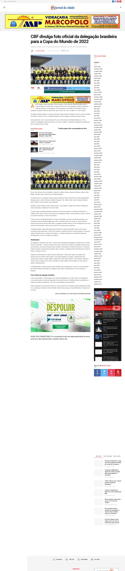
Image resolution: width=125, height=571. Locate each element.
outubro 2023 (97, 129)
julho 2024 (96, 108)
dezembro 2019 (98, 237)
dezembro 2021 (98, 181)
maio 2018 (96, 265)
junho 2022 (97, 167)
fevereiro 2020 (98, 232)
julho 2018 (96, 260)
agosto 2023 (97, 134)
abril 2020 (96, 228)
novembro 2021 (98, 183)
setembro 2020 (98, 216)
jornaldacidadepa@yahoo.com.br (78, 556)
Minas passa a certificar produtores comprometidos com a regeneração (17, 144)
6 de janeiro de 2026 (44, 144)
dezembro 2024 (98, 97)
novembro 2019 (98, 239)
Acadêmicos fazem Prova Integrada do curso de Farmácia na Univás (17, 127)
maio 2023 (96, 141)
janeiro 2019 (97, 246)
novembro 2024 (98, 99)
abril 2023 (96, 143)
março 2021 (97, 202)
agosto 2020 (97, 218)
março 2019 (97, 242)
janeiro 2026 (97, 66)
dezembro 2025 (98, 69)
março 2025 (97, 90)
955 (51, 144)
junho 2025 (97, 83)
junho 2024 (97, 111)
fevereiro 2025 (98, 92)
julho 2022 (96, 164)
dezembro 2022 (98, 153)
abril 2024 (96, 115)
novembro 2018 (98, 251)
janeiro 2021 (97, 207)
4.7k (51, 137)
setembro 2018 (98, 256)
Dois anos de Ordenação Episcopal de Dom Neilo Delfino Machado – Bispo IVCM (17, 52)
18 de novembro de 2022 (53, 50)
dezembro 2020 (98, 209)
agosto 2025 (97, 78)
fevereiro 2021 (98, 204)
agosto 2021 (97, 190)
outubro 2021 (97, 186)
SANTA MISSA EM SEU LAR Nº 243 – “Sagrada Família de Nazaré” (16, 74)
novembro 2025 (98, 71)
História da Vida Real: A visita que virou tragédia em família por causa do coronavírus (113, 434)
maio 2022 (96, 169)
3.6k (53, 153)
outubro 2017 (97, 281)
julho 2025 (96, 80)
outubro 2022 (97, 157)
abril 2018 (96, 267)
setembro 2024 (98, 104)
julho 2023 (96, 136)
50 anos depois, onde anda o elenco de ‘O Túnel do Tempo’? (113, 473)
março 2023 (97, 146)
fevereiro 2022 (98, 176)
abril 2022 (96, 172)
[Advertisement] (108, 375)
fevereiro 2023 (98, 148)
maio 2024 (96, 113)
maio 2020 (96, 225)
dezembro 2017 (98, 277)
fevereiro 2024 (98, 120)
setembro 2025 (98, 76)
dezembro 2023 (98, 125)
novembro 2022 (98, 155)
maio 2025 (96, 85)
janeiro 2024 (97, 122)
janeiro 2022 (97, 179)
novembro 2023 (98, 127)
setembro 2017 (98, 284)
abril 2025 (96, 87)
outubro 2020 (97, 214)
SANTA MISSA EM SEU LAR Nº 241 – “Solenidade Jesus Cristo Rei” (16, 92)
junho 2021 (97, 195)
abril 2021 (96, 200)
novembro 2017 (98, 279)
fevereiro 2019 (98, 244)
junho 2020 (97, 223)
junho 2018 (97, 263)
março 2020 (97, 230)
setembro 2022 (98, 160)
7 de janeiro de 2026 (44, 137)
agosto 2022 (97, 162)
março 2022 (97, 174)
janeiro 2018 (97, 274)
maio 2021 (96, 197)
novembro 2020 (98, 211)
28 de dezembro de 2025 (45, 153)
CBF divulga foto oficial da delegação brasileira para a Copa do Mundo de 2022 (13, 41)
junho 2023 (97, 139)
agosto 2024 (97, 106)
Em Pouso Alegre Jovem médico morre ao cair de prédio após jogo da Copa (112, 493)
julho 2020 (96, 221)
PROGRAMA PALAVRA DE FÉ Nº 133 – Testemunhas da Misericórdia (16, 101)
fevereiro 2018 (98, 272)
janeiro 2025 (97, 94)
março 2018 (97, 270)
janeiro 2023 (97, 150)
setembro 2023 (98, 132)
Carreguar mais (13, 161)
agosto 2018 (97, 258)
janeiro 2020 (97, 235)
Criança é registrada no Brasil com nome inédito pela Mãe (113, 464)
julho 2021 (96, 193)
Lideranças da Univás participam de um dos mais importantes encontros (16, 110)
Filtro (23, 32)
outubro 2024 (97, 101)
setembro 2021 (98, 188)
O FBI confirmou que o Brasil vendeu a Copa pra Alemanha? (113, 454)
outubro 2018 (97, 253)
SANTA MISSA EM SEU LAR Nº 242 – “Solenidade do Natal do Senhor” (16, 83)
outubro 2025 (97, 73)
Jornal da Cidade (40, 50)
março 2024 (97, 118)
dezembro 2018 (98, 249)
